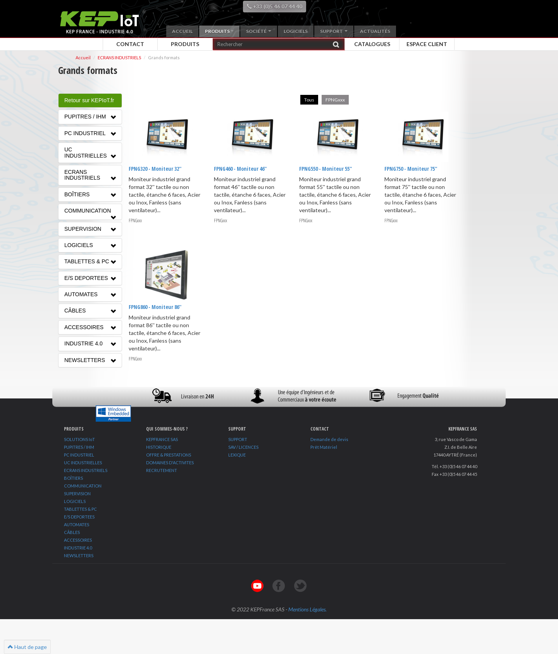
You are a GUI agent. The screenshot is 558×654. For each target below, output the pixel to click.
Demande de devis (329, 439)
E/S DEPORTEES (79, 516)
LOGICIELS (75, 501)
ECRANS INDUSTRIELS (119, 57)
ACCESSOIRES (78, 539)
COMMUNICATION (83, 485)
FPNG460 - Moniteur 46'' (240, 168)
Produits (219, 31)
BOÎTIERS (73, 478)
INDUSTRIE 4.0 (78, 547)
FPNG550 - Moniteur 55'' (325, 168)
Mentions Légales (307, 609)
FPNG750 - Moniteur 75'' (410, 168)
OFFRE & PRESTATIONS (168, 454)
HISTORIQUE (158, 447)
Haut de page (27, 647)
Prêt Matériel (323, 447)
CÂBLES (72, 532)
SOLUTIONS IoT (79, 439)
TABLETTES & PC (80, 509)
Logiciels (296, 31)
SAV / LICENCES (243, 447)
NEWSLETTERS (78, 555)
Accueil (182, 31)
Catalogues (372, 44)
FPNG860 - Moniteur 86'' (155, 306)
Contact (130, 44)
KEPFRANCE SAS (162, 439)
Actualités (375, 31)
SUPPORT (237, 439)
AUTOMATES (76, 524)
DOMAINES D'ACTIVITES (170, 462)
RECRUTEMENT (161, 470)
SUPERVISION (77, 493)
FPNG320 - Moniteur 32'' (155, 168)
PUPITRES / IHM (79, 447)
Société (258, 31)
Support (334, 31)
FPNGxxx (335, 100)
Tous (309, 100)
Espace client (426, 44)
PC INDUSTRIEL (79, 454)
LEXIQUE (237, 454)
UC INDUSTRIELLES (83, 462)
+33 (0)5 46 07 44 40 (274, 6)
